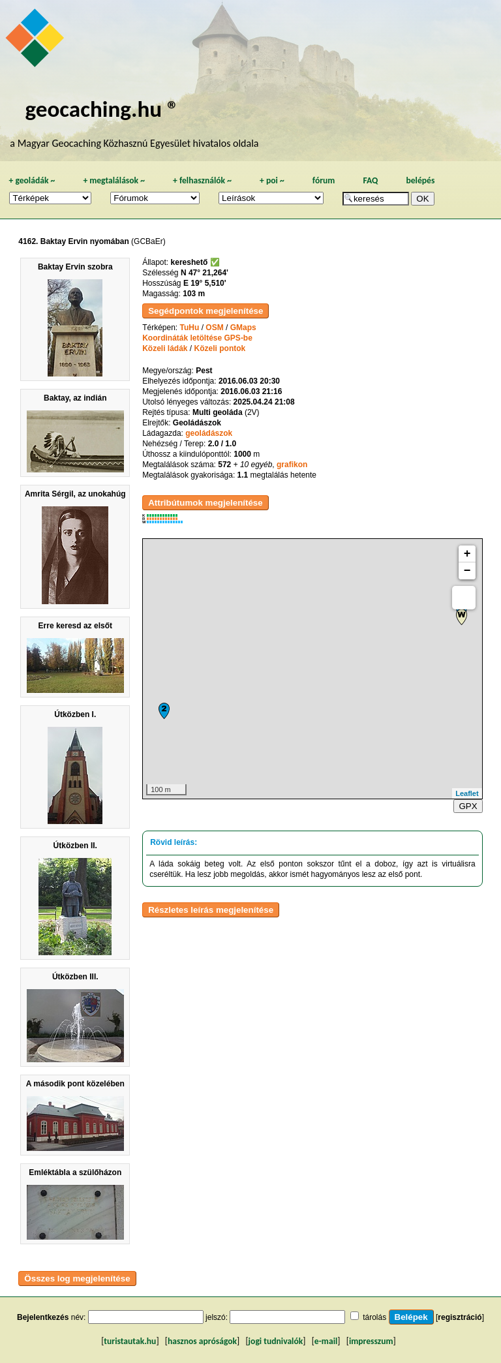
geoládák (31, 180)
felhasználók (202, 180)
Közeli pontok (220, 348)
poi (272, 180)
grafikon (292, 464)
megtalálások (113, 180)
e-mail (325, 1341)
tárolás (374, 1317)
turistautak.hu (130, 1341)
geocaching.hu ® (102, 109)
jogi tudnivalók (276, 1341)
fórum (323, 180)
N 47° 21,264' (204, 272)
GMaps (243, 327)
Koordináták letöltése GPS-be (197, 338)
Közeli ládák (164, 348)
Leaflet (466, 793)
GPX (468, 806)
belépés (420, 180)
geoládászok (208, 433)
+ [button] (467, 554)
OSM (214, 327)
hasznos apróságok (202, 1341)
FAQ (370, 180)
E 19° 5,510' (204, 283)
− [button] (467, 571)
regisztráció (459, 1317)
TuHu (190, 327)
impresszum (371, 1341)
